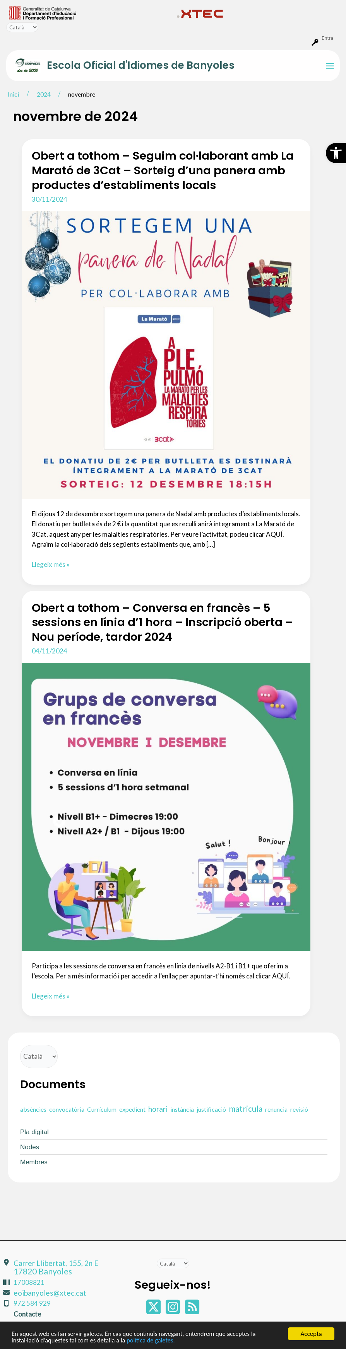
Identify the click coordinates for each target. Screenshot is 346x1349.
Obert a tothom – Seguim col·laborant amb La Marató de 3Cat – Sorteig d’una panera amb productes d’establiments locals (163, 170)
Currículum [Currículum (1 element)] (101, 1109)
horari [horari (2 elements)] (158, 1108)
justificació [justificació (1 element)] (211, 1109)
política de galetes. (155, 1340)
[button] (336, 153)
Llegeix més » (51, 565)
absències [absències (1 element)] (33, 1109)
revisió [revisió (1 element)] (299, 1109)
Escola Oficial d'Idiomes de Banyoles (141, 65)
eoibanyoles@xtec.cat (46, 1289)
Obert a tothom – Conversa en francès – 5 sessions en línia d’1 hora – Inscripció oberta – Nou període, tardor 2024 (162, 622)
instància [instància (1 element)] (182, 1109)
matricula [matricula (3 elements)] (245, 1108)
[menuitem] (89, 12)
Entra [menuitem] (327, 38)
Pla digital (34, 1132)
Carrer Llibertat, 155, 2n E (51, 1266)
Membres (34, 1162)
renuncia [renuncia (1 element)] (276, 1109)
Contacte (27, 1310)
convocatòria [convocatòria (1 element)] (66, 1109)
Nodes (29, 1147)
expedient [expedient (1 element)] (132, 1109)
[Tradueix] (39, 1056)
